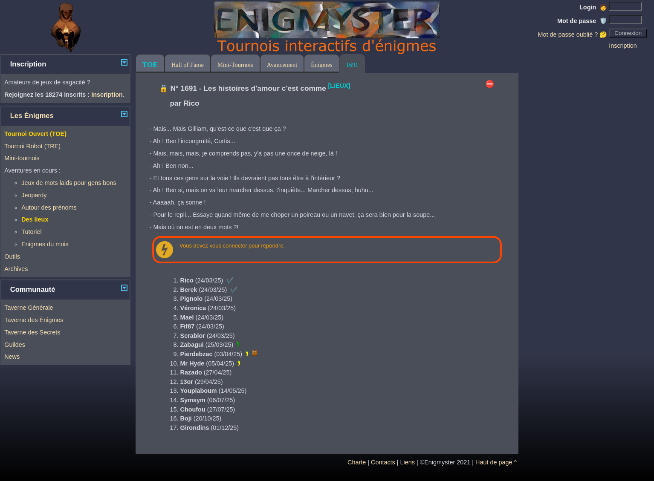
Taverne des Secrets (32, 332)
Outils (12, 256)
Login (593, 7)
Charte (356, 462)
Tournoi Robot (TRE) (32, 146)
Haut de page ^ (496, 462)
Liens (407, 462)
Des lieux (34, 219)
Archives (16, 268)
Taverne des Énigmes (33, 320)
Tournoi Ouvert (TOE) (35, 133)
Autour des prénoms (49, 207)
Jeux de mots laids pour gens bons (68, 182)
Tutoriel (31, 231)
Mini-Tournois (235, 64)
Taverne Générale (28, 307)
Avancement (282, 64)
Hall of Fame (187, 64)
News (12, 356)
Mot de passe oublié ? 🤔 (572, 34)
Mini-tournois (21, 158)
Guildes (14, 344)
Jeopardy (33, 195)
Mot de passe (582, 20)
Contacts (383, 462)
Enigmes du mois (44, 244)
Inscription (623, 45)
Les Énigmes (32, 116)
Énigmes (321, 64)
